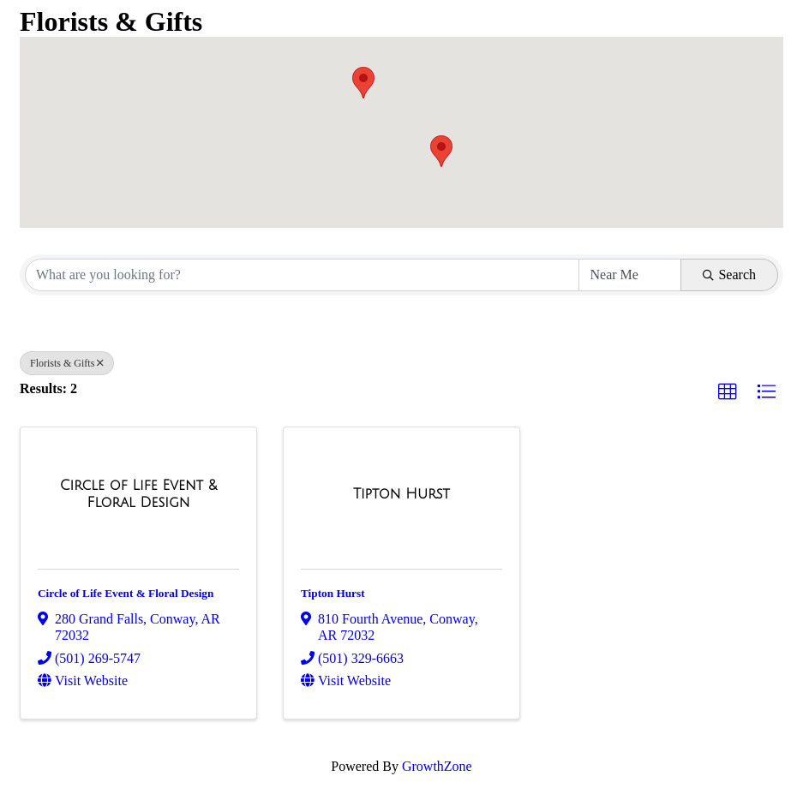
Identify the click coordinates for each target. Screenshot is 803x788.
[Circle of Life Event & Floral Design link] (138, 493)
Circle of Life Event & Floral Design (125, 593)
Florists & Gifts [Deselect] (67, 363)
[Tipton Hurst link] (401, 494)
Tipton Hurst (333, 593)
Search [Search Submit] (729, 274)
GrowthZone (437, 766)
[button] (441, 151)
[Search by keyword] (302, 275)
